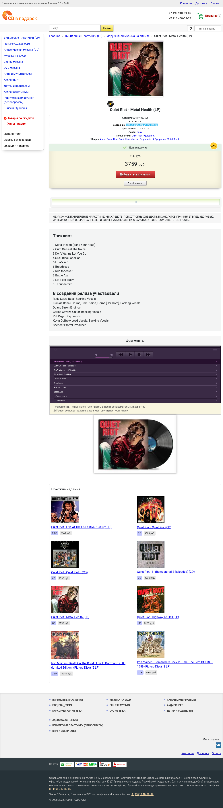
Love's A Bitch (60, 379)
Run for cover (60, 387)
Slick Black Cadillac (62, 374)
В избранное (135, 183)
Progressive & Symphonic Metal (156, 139)
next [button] (148, 355)
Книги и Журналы (15, 108)
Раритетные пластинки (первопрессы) (19, 100)
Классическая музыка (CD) (21, 49)
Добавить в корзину (135, 174)
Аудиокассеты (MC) (17, 91)
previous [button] (120, 355)
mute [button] (96, 355)
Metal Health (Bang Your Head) (68, 361)
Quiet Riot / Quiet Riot (143, 135)
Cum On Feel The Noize (64, 366)
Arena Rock (106, 139)
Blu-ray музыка (13, 61)
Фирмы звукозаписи (17, 139)
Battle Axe (58, 392)
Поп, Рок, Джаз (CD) (17, 43)
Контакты (186, 3)
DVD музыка (12, 67)
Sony (139, 132)
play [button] (135, 321)
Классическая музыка (67, 710)
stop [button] (139, 355)
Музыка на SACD (15, 55)
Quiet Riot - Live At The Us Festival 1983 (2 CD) (81, 527)
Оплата (215, 3)
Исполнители (12, 133)
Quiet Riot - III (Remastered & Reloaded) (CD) (166, 571)
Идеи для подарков (16, 145)
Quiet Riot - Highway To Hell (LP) (158, 617)
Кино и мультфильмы (18, 73)
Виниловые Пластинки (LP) (22, 37)
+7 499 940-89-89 (180, 13)
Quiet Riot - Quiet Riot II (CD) (69, 572)
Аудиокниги (11, 79)
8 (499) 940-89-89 (60, 788)
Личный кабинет (207, 28)
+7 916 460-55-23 (180, 18)
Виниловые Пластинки (67, 699)
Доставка (201, 3)
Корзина (213, 15)
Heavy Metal (131, 139)
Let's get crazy (60, 396)
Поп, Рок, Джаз (62, 705)
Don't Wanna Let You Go (65, 370)
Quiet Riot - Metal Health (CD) (70, 617)
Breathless (58, 383)
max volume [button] (111, 355)
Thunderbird (59, 400)
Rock (176, 139)
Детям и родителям (17, 85)
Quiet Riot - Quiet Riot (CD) (154, 527)
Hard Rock (118, 139)
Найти (107, 28)
